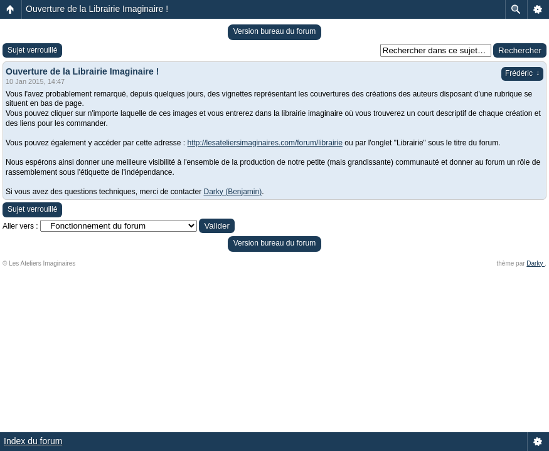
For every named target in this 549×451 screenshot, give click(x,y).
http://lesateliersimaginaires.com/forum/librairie (265, 142)
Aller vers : (20, 226)
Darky (535, 263)
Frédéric (522, 73)
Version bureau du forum (274, 31)
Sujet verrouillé (32, 50)
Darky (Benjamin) (233, 191)
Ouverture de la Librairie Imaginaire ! (97, 9)
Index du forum (33, 441)
